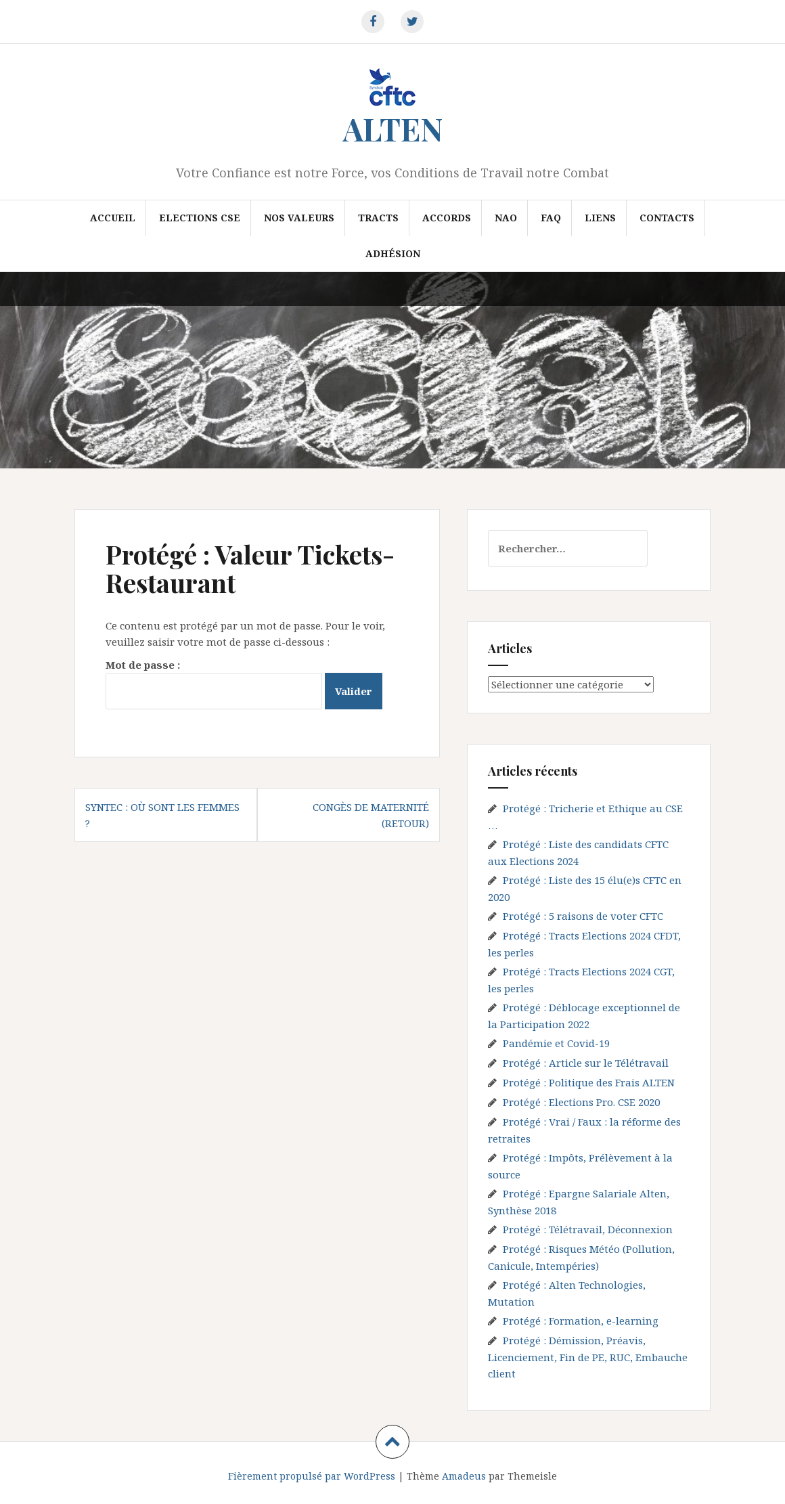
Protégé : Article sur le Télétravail (586, 1062)
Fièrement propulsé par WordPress (311, 1475)
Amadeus (464, 1475)
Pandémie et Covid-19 (556, 1043)
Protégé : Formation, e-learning (580, 1320)
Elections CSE (199, 217)
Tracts (378, 217)
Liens (600, 217)
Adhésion (392, 253)
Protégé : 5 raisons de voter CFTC (583, 916)
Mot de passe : (214, 683)
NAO (506, 217)
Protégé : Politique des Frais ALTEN (589, 1082)
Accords (446, 217)
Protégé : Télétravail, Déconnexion (588, 1229)
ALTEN (393, 129)
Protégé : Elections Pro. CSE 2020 (581, 1102)
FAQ (551, 217)
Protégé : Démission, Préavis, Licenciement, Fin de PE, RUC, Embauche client (588, 1356)
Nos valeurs (299, 217)
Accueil (112, 217)
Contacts (667, 217)
